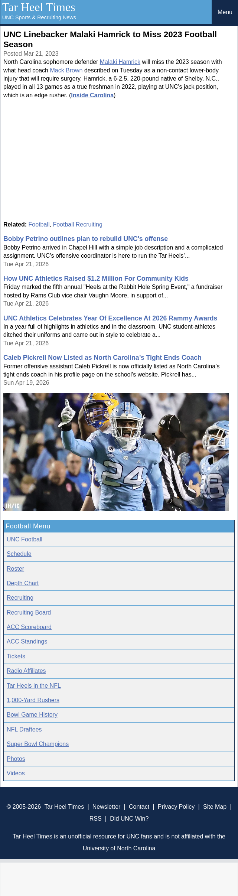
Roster (15, 569)
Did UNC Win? (129, 818)
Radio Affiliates (26, 671)
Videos (16, 773)
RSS (95, 818)
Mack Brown (66, 70)
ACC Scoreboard (29, 627)
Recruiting (20, 597)
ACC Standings (27, 641)
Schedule (19, 554)
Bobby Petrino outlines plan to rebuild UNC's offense (85, 238)
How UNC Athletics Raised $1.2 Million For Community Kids (96, 278)
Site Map (214, 807)
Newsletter (106, 807)
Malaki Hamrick (120, 62)
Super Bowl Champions (38, 744)
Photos (16, 759)
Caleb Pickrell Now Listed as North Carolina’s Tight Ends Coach (102, 357)
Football (39, 224)
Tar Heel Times (38, 7)
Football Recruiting (77, 224)
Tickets (16, 656)
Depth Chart (23, 583)
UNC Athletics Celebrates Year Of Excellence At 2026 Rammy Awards (110, 318)
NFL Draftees (24, 729)
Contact (139, 807)
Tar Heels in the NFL (34, 685)
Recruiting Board (29, 612)
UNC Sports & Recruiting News (39, 17)
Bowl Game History (32, 714)
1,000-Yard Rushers (33, 700)
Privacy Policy (176, 807)
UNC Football (24, 539)
